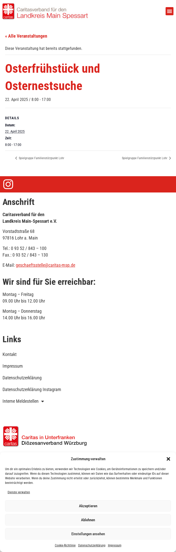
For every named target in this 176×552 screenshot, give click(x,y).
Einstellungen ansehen (88, 534)
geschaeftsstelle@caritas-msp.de (45, 265)
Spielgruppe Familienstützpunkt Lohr (41, 158)
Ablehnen (88, 520)
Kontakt (10, 354)
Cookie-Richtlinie (65, 545)
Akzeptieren (88, 506)
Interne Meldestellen (23, 401)
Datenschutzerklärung (91, 545)
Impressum (114, 545)
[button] (168, 458)
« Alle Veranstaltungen (26, 36)
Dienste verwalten (19, 492)
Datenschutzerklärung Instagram (32, 389)
